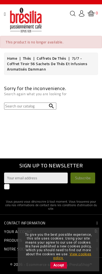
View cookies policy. (72, 256)
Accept (58, 265)
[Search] (30, 106)
